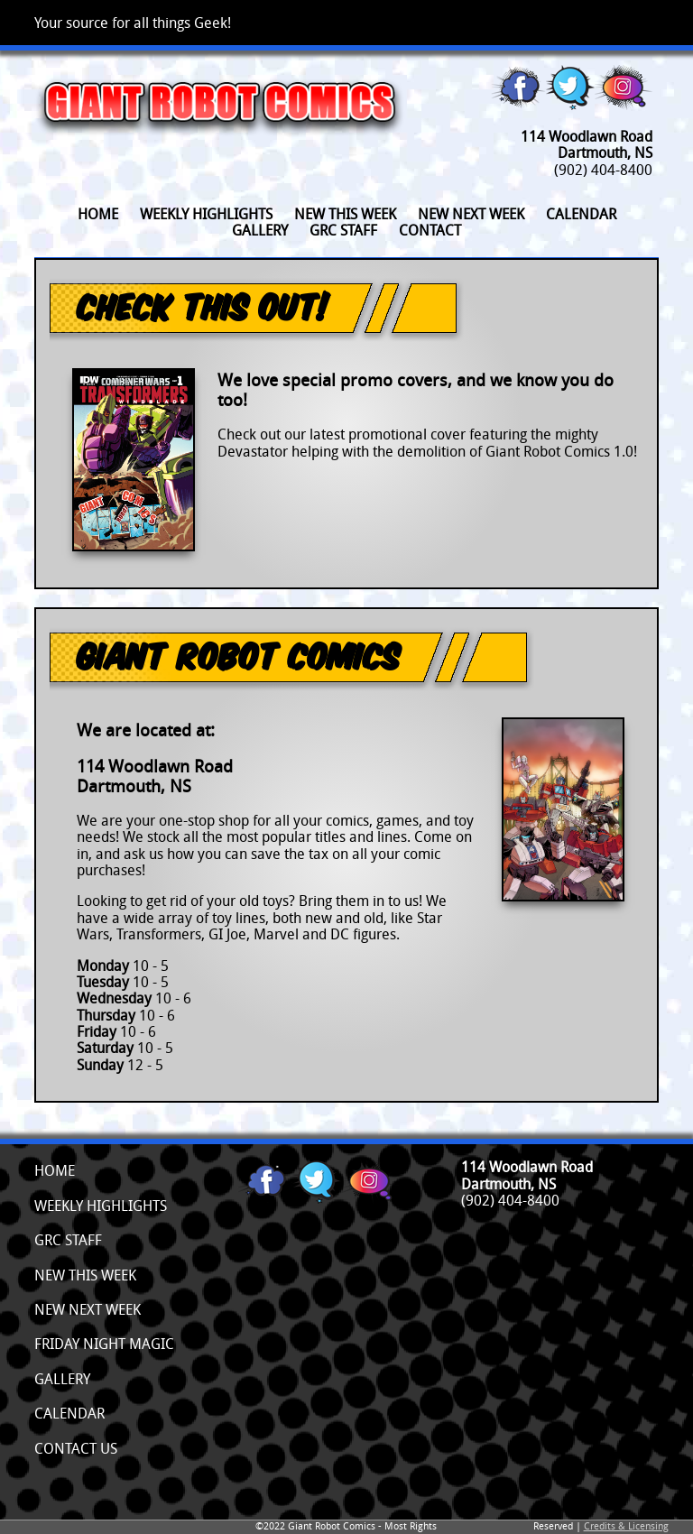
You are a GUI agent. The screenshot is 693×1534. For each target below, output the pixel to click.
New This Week (85, 1275)
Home (98, 214)
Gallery (260, 230)
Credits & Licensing (626, 1525)
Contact (430, 230)
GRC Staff (343, 230)
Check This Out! (202, 306)
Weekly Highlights (206, 214)
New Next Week (471, 214)
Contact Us (75, 1448)
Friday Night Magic (104, 1344)
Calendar (581, 214)
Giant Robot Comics (238, 655)
